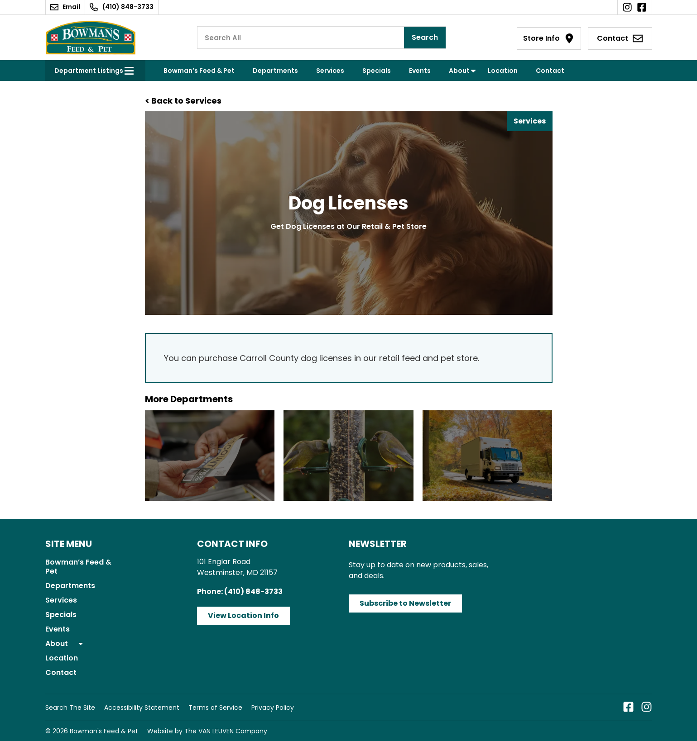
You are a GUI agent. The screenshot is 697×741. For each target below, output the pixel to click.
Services (330, 70)
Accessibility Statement (141, 707)
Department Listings (88, 70)
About (459, 70)
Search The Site (70, 707)
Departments (275, 70)
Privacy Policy (272, 707)
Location (503, 70)
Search (425, 37)
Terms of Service (215, 707)
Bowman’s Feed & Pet (199, 70)
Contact (550, 70)
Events (420, 70)
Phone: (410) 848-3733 (240, 591)
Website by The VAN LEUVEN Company (207, 731)
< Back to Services (183, 100)
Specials (376, 70)
